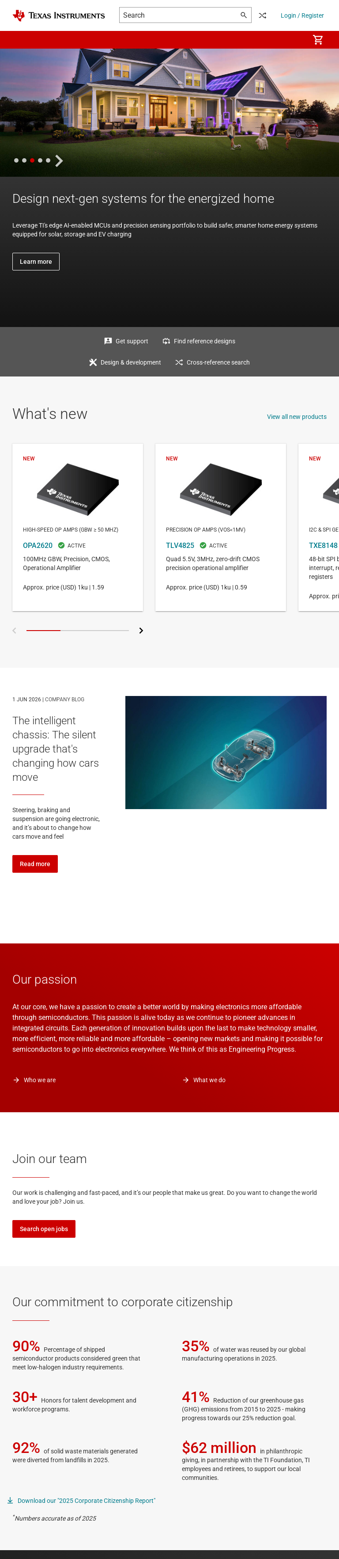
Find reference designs (204, 341)
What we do (209, 1080)
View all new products (297, 416)
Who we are (40, 1080)
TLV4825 (220, 527)
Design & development (131, 362)
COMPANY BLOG (64, 699)
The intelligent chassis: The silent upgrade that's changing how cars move (55, 749)
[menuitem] (293, 40)
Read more (35, 863)
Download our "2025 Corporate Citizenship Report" (86, 1500)
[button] (21, 40)
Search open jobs (44, 1228)
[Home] (58, 16)
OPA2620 (77, 527)
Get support (132, 341)
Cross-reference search (218, 362)
